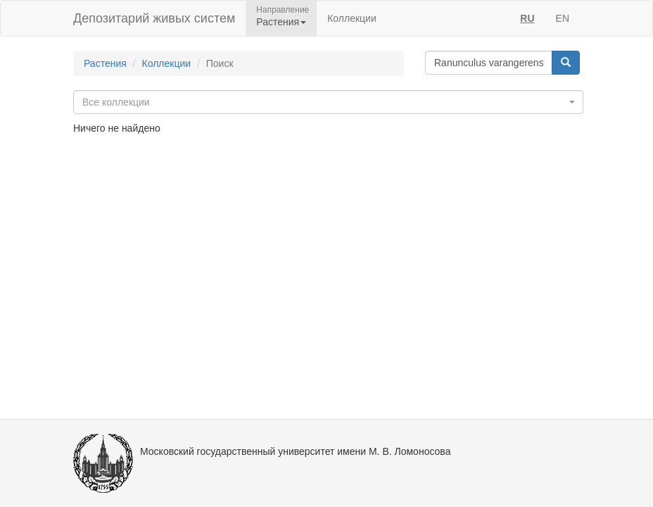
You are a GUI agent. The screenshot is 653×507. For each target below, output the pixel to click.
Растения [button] (281, 21)
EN (562, 18)
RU (527, 18)
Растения (105, 63)
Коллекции (351, 18)
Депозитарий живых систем (154, 18)
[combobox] (328, 102)
